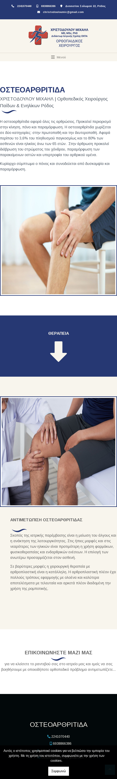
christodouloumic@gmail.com (63, 12)
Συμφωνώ (58, 771)
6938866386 (48, 6)
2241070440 (24, 6)
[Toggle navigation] (58, 57)
